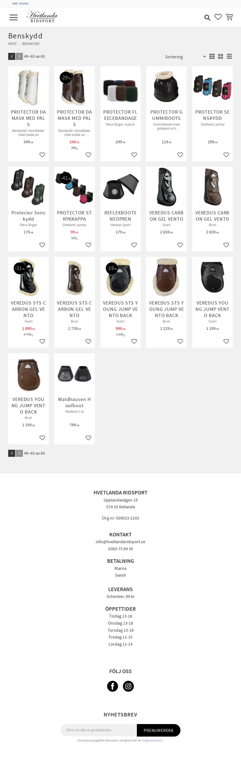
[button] (14, 18)
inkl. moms (20, 3)
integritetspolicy (152, 740)
